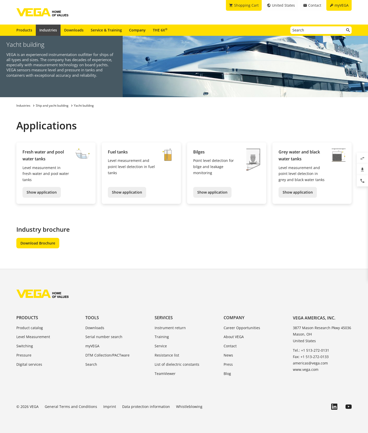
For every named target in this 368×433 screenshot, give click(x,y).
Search (91, 364)
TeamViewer (165, 373)
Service (161, 345)
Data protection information (146, 406)
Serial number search (103, 336)
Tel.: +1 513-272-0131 (311, 350)
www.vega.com (305, 369)
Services (164, 317)
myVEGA (92, 345)
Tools (92, 317)
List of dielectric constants (177, 364)
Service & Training (106, 30)
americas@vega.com (310, 363)
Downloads (74, 30)
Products (24, 30)
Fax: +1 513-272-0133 (311, 356)
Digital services (29, 364)
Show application (42, 192)
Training (162, 336)
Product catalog (29, 327)
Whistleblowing (189, 406)
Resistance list (167, 355)
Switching (24, 345)
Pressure (23, 355)
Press (228, 364)
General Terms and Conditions (71, 406)
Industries (48, 30)
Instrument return (170, 327)
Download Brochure (37, 243)
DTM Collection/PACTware (107, 355)
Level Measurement (33, 336)
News (228, 355)
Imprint (109, 406)
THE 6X (160, 29)
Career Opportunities (242, 327)
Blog (227, 373)
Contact (230, 345)
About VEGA (234, 336)
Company (137, 30)
